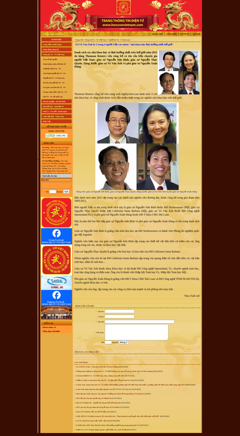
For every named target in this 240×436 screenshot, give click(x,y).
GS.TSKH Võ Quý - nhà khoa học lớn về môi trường (97, 370)
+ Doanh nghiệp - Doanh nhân (54, 101)
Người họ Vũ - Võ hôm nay (54, 78)
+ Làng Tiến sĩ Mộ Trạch (52, 44)
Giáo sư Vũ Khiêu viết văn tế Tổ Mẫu (91, 415)
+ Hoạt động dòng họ (50, 49)
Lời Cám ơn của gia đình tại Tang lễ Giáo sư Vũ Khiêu (97, 410)
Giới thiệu (171, 34)
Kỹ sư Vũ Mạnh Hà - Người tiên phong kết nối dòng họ (98, 406)
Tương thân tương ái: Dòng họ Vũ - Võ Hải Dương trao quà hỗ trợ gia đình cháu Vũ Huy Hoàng (114, 374)
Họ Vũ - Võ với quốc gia (53, 97)
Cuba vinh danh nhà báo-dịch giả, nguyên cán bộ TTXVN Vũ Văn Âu (103, 392)
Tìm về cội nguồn (50, 59)
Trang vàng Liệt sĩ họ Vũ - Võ (55, 92)
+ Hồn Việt (46, 121)
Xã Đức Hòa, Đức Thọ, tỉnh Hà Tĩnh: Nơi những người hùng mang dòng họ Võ (107, 428)
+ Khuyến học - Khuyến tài (53, 106)
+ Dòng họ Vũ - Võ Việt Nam (53, 54)
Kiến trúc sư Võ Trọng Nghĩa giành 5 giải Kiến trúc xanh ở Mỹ (101, 433)
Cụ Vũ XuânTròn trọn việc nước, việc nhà (93, 424)
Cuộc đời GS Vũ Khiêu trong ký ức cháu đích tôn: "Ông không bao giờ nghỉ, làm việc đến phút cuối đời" (117, 419)
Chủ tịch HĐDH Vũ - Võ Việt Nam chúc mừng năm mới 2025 (100, 379)
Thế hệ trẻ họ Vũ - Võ (52, 69)
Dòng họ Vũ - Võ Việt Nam (95, 40)
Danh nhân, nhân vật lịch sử (54, 64)
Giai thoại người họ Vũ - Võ (54, 73)
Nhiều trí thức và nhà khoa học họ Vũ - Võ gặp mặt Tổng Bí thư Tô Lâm (105, 383)
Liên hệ (196, 34)
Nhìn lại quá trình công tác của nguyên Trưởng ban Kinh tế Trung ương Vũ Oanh (108, 397)
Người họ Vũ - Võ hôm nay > (119, 40)
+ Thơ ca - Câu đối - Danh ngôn (54, 111)
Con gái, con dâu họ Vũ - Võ (54, 87)
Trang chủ (157, 34)
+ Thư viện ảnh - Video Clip (53, 116)
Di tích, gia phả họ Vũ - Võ (53, 83)
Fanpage (184, 34)
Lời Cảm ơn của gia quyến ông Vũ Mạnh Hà (94, 401)
